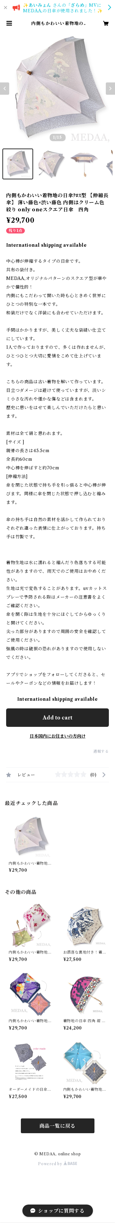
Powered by (57, 1163)
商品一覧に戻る (58, 1126)
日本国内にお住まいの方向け (58, 736)
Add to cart (57, 718)
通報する (101, 751)
